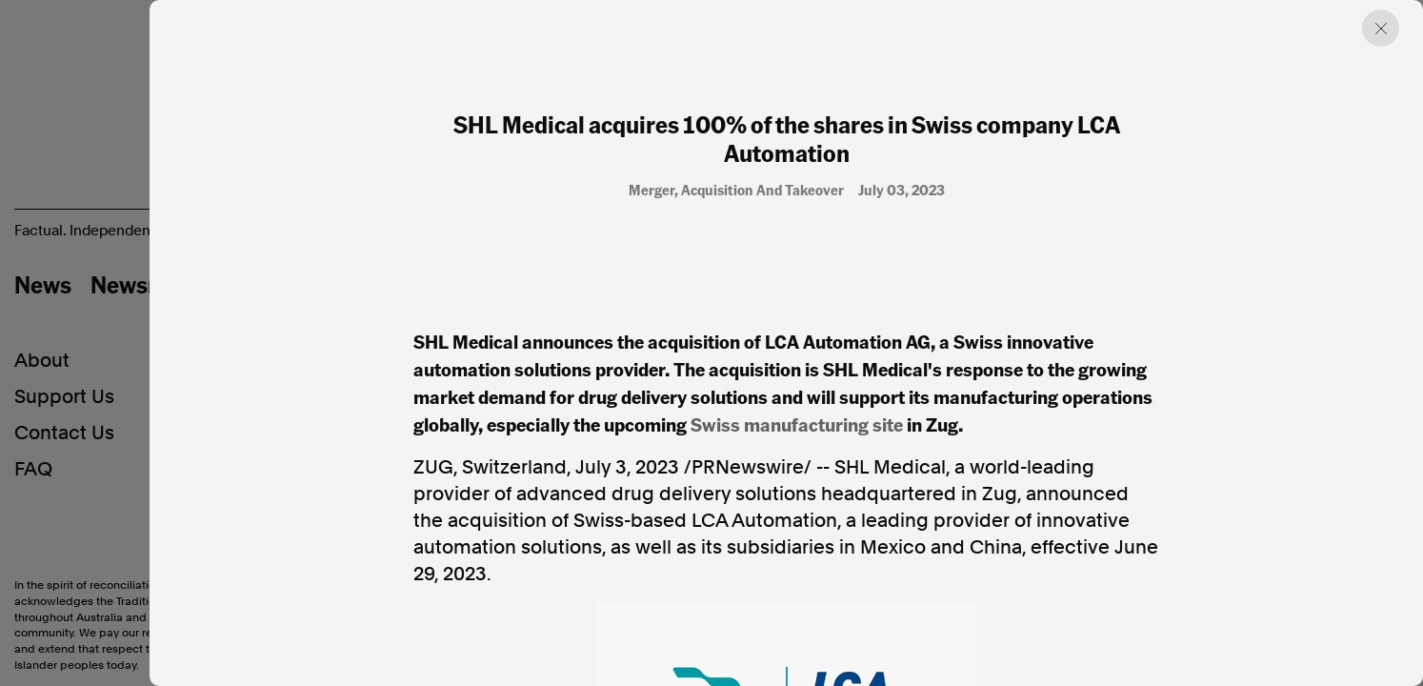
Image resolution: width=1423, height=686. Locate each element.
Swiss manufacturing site (797, 424)
